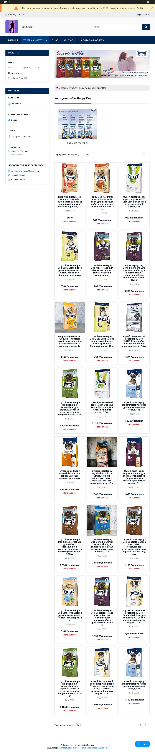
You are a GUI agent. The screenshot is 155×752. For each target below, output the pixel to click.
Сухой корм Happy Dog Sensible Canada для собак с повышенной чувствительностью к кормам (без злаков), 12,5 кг (70, 546)
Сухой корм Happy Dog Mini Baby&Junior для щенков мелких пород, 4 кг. (134, 406)
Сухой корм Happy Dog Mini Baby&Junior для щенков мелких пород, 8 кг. (134, 685)
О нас (55, 40)
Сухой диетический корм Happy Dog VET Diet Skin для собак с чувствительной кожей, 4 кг (134, 202)
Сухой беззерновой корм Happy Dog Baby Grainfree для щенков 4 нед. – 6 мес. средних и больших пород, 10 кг (102, 687)
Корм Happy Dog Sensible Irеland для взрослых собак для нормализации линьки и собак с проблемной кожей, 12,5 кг (134, 272)
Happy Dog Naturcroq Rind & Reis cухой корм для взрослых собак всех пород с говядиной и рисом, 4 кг (102, 203)
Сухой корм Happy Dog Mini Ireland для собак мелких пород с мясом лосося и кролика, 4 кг (102, 270)
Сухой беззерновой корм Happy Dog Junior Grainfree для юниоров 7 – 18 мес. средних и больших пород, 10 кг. (134, 616)
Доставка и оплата (92, 40)
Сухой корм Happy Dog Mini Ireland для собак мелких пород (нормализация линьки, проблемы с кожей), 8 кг (134, 477)
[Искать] (146, 27)
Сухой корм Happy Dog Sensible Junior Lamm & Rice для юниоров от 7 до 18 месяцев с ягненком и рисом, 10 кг (102, 545)
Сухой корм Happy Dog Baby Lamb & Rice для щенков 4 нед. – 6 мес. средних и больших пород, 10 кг (102, 341)
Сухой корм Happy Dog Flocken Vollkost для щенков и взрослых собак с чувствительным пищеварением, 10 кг (102, 477)
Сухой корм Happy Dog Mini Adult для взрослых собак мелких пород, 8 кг (69, 474)
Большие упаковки (77, 143)
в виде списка (148, 155)
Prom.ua (90, 745)
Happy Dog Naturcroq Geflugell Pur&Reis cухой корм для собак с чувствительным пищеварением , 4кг (70, 341)
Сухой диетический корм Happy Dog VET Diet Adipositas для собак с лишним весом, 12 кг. (102, 407)
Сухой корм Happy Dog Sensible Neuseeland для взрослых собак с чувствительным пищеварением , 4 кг (69, 408)
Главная (13, 40)
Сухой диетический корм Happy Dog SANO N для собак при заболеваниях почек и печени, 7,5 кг (134, 341)
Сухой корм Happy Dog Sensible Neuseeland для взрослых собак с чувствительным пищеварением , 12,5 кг (69, 688)
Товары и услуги (33, 40)
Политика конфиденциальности (94, 748)
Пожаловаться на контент (68, 748)
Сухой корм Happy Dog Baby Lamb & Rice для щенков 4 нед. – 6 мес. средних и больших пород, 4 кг (70, 270)
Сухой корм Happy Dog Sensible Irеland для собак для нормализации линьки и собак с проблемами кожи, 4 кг (102, 617)
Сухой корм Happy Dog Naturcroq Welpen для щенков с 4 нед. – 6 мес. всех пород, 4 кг (69, 615)
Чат (142, 744)
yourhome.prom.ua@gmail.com (25, 171)
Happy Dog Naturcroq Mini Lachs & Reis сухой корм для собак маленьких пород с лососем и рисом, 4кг (70, 202)
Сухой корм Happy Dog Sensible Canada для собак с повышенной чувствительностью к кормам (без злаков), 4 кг (134, 546)
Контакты (70, 40)
